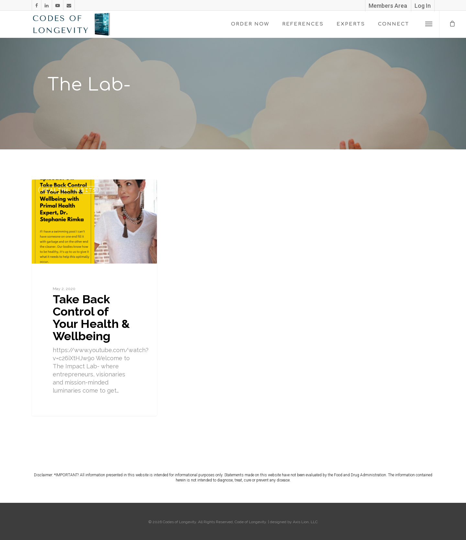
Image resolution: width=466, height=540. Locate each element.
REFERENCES (303, 24)
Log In (423, 5)
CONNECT (393, 24)
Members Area (388, 5)
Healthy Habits (69, 190)
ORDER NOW (250, 24)
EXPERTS (351, 24)
